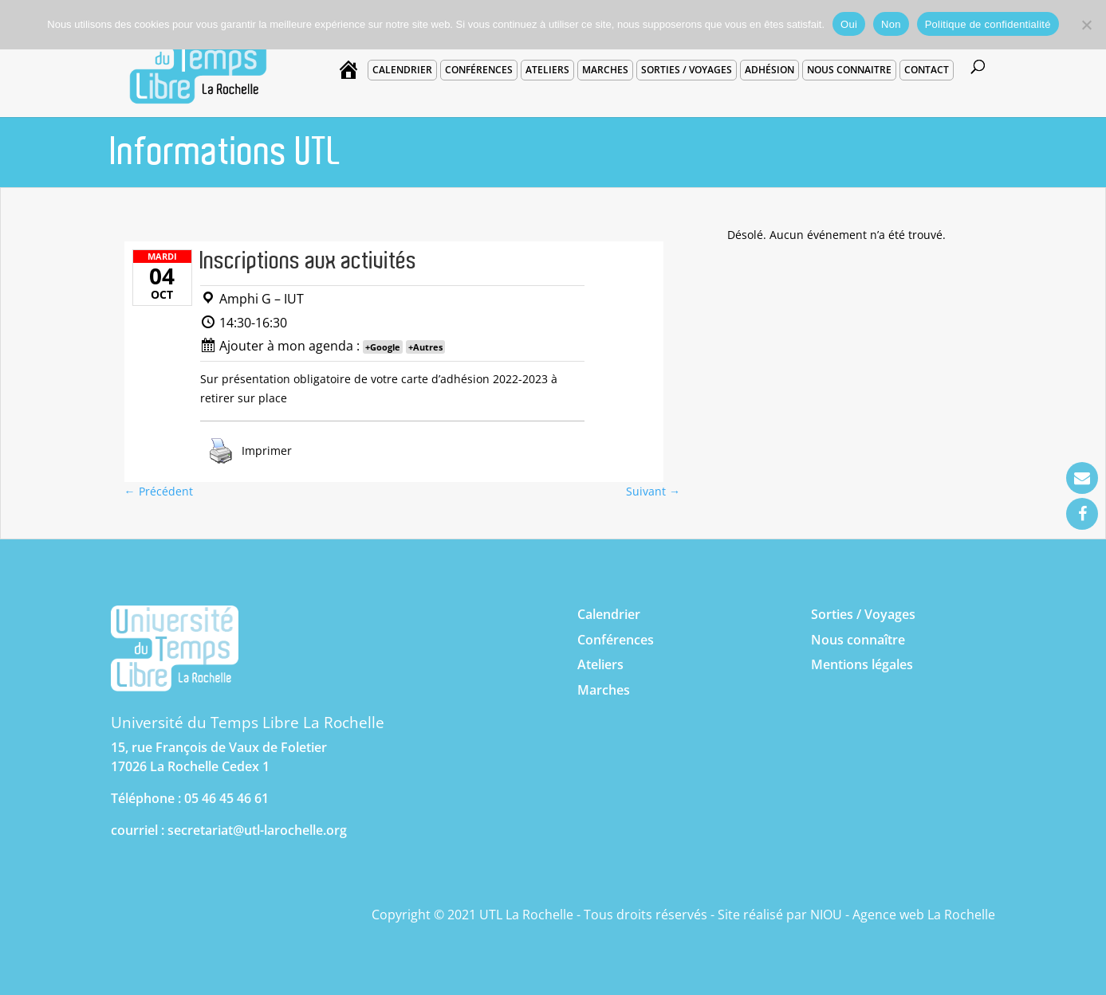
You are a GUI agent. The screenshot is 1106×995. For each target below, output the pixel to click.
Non (891, 24)
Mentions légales (862, 664)
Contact (926, 69)
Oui (848, 24)
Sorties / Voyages (863, 614)
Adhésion (769, 69)
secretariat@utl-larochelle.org (257, 830)
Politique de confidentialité (988, 24)
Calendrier (402, 69)
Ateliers (547, 69)
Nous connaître (858, 639)
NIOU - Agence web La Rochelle (902, 914)
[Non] (1086, 25)
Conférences (479, 69)
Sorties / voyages (686, 69)
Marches (605, 69)
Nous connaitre (849, 69)
